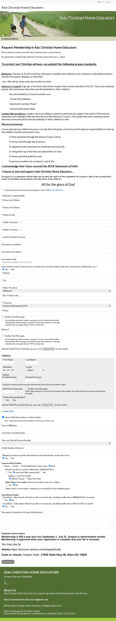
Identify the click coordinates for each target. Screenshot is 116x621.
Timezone (7, 303)
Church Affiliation (9, 426)
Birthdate (7, 367)
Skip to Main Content (16, 611)
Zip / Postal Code (10, 295)
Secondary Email (9, 259)
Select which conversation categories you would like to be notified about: (37, 489)
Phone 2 (5, 329)
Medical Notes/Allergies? (14, 397)
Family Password (10, 229)
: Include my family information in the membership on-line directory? (36, 455)
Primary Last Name (11, 200)
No (14, 400)
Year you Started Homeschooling (16, 440)
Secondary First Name (11, 252)
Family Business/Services (13, 448)
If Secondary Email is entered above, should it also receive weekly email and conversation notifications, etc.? (49, 266)
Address (6, 273)
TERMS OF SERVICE (54, 190)
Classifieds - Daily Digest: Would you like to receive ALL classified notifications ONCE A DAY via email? (48, 504)
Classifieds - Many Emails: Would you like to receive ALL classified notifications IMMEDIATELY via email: (48, 497)
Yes (7, 400)
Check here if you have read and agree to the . (34, 190)
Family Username (10, 222)
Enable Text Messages (34, 321)
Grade (29, 367)
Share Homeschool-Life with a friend (22, 614)
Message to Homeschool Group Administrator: (22, 512)
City (4, 280)
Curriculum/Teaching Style (13, 433)
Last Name (31, 359)
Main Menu (10, 38)
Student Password (33, 377)
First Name (8, 359)
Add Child (8, 412)
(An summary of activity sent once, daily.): (32, 482)
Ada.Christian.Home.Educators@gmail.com (26, 602)
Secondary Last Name (11, 244)
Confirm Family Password (14, 237)
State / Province (10, 288)
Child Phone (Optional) (12, 389)
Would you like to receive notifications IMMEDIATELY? (29, 470)
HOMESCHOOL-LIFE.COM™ (61, 616)
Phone (5, 310)
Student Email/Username (9, 376)
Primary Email (9, 215)
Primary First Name (11, 207)
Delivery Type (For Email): (19, 476)
